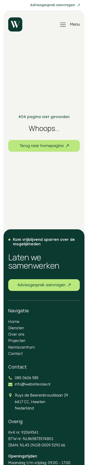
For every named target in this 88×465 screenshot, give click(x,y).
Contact (15, 353)
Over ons (16, 334)
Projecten (16, 340)
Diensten (16, 328)
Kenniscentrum (21, 347)
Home (13, 321)
